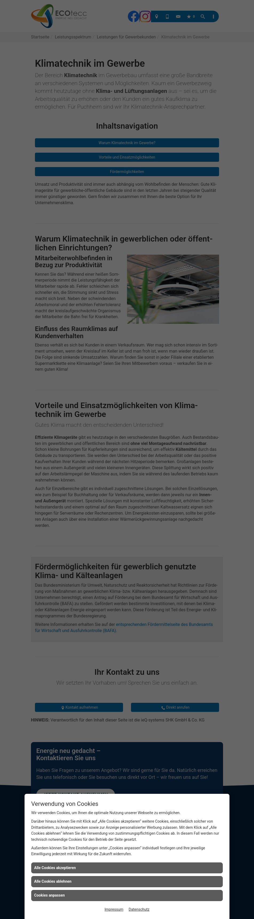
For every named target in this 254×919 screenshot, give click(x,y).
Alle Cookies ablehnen (53, 881)
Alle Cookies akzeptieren (55, 868)
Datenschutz (139, 909)
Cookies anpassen (49, 895)
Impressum (114, 909)
